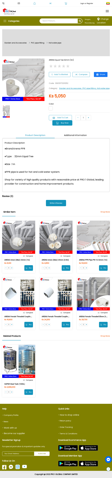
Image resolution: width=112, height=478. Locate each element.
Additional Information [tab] (75, 135)
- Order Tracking (65, 427)
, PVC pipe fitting (89, 88)
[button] (108, 469)
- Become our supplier (13, 433)
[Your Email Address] (18, 454)
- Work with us (9, 427)
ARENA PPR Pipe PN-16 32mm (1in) (93, 260)
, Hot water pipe (103, 88)
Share (100, 74)
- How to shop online (68, 414)
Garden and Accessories (15, 43)
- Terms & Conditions (67, 433)
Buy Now (62, 123)
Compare (81, 74)
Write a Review (56, 203)
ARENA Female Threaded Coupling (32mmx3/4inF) (61, 317)
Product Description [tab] (35, 135)
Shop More (105, 212)
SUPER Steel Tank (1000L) (14, 384)
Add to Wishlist (59, 74)
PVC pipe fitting (37, 43)
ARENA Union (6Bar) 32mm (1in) (17, 260)
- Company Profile (10, 415)
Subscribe (42, 454)
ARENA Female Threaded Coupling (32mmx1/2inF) (24, 317)
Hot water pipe (55, 43)
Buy (29, 268)
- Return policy (64, 420)
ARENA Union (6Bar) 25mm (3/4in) (55, 260)
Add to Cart (60, 117)
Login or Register (86, 3)
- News (5, 421)
